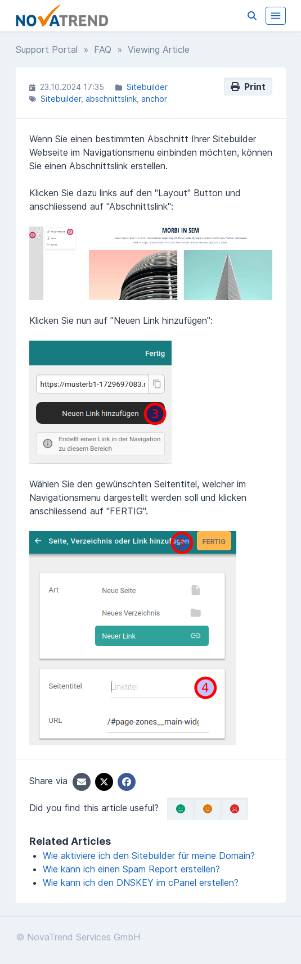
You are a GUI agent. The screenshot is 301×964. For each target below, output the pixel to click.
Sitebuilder (147, 87)
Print (248, 86)
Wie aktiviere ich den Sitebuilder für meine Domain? (149, 855)
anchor (154, 98)
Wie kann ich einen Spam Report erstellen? (131, 869)
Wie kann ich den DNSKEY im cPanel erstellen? (141, 882)
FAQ (102, 49)
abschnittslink (111, 98)
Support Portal (47, 49)
